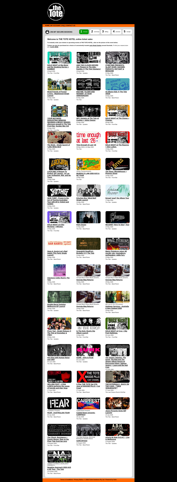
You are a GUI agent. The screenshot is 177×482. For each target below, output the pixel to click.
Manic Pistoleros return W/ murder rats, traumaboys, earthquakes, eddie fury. (116, 253)
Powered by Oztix (111, 479)
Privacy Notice (78, 479)
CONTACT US (70, 25)
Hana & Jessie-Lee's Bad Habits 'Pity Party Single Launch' (57, 253)
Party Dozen (81, 225)
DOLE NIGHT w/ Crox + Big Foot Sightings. (116, 332)
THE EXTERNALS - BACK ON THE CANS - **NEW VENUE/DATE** (117, 386)
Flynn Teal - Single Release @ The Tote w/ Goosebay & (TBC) (59, 333)
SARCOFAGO (81, 441)
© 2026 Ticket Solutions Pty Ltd (94, 479)
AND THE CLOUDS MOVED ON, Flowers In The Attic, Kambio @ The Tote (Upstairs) (88, 67)
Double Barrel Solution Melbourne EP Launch (56, 305)
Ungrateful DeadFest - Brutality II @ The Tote (85, 252)
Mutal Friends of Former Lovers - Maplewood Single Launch (58, 94)
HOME (47, 25)
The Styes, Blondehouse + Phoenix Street (116, 172)
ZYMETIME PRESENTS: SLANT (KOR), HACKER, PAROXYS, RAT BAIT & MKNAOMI (115, 68)
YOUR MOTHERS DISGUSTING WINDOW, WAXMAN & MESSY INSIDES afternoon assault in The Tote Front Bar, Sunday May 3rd (59, 122)
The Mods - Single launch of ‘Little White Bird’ (58, 146)
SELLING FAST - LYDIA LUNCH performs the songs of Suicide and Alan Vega (58, 386)
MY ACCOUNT (55, 25)
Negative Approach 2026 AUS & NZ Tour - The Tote (59, 468)
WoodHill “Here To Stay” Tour (117, 225)
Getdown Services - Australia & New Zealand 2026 (117, 307)
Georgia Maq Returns (85, 280)
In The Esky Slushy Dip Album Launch (85, 332)
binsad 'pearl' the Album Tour (117, 198)
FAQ (63, 25)
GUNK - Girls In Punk (84, 358)
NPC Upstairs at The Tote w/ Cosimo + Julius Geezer (87, 119)
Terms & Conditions (66, 479)
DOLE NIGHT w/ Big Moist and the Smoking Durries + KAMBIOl (58, 67)
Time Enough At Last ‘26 (86, 145)
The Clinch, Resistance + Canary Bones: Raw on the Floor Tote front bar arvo (58, 439)
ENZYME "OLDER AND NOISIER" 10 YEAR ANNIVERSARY (85, 94)
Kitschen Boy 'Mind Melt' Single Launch (86, 199)
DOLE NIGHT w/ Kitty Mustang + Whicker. (55, 226)
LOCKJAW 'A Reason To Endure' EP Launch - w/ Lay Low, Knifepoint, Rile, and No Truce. (59, 174)
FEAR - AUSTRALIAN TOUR (58, 413)
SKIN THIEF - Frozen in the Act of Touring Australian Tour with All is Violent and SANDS (58, 201)
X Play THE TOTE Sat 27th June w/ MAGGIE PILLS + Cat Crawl (88, 386)
